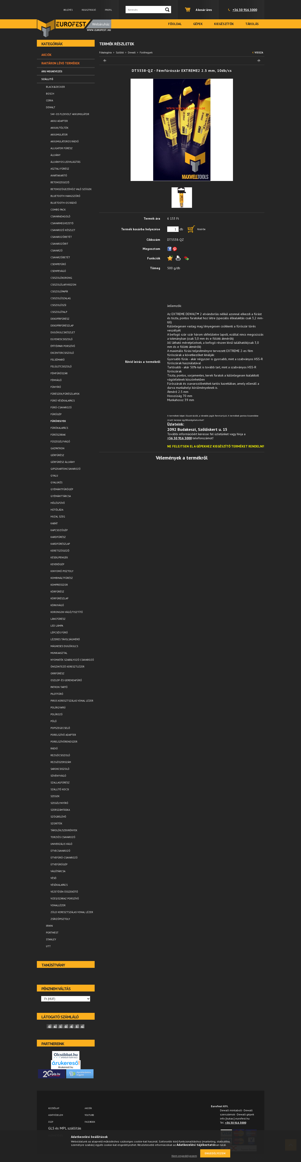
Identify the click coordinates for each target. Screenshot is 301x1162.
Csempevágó (58, 271)
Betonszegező (60, 182)
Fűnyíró (56, 387)
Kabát (54, 523)
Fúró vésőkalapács (63, 400)
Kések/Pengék (59, 557)
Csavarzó (57, 250)
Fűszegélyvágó (60, 441)
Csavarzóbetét (60, 257)
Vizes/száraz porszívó (65, 898)
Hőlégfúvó (58, 502)
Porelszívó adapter (63, 734)
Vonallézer (58, 905)
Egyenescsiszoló (62, 339)
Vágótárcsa (58, 871)
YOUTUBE (89, 1115)
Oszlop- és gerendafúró (66, 680)
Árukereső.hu (65, 1067)
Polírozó (57, 714)
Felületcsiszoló (61, 366)
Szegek (55, 796)
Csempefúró (58, 264)
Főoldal (175, 24)
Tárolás (252, 24)
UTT (48, 946)
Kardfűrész (58, 537)
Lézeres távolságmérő (65, 639)
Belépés (68, 9)
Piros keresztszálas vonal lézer (72, 700)
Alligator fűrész (62, 148)
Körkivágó (57, 605)
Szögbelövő (58, 816)
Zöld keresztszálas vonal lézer (72, 912)
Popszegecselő (60, 728)
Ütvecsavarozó (60, 850)
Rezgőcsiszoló (60, 755)
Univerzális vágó (61, 844)
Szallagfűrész (60, 782)
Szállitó (120, 52)
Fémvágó (56, 380)
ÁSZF (50, 1121)
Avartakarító (59, 175)
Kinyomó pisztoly (62, 571)
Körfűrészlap (59, 598)
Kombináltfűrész (62, 578)
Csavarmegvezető (62, 223)
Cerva (49, 100)
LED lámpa (57, 625)
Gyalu (54, 475)
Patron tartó (59, 687)
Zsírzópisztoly (60, 919)
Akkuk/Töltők (59, 127)
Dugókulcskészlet (63, 332)
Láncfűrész (58, 618)
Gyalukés (56, 482)
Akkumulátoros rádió (65, 141)
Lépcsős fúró (59, 632)
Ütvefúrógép (59, 864)
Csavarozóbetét (61, 236)
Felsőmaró (58, 359)
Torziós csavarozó (63, 837)
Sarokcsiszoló (60, 768)
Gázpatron (57, 448)
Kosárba (201, 229)
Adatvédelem (55, 1115)
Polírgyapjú (58, 707)
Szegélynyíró (59, 803)
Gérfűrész (57, 455)
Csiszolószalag (61, 298)
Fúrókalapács (59, 427)
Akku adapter (59, 121)
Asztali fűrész (60, 168)
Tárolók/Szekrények (64, 830)
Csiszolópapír (59, 291)
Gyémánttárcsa (61, 496)
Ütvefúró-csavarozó (64, 857)
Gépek (198, 24)
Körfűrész (57, 591)
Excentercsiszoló (62, 352)
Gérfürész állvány (63, 462)
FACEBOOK (90, 1121)
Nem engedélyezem (184, 1155)
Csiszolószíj (58, 305)
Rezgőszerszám (61, 762)
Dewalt (132, 52)
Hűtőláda (57, 509)
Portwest (52, 932)
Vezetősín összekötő (64, 891)
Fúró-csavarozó (61, 407)
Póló (54, 721)
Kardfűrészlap (60, 543)
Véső (53, 878)
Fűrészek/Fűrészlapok (65, 393)
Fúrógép (56, 414)
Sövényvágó (58, 775)
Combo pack (58, 209)
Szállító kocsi (60, 789)
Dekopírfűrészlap (62, 325)
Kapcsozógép (59, 530)
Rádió (54, 748)
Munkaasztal (59, 653)
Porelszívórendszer (64, 741)
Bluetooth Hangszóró (65, 196)
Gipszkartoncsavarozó (66, 468)
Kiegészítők (224, 24)
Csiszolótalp (59, 312)
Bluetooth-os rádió (64, 202)
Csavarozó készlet (63, 230)
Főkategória (105, 52)
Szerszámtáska (60, 809)
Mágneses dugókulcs (64, 646)
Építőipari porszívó (63, 346)
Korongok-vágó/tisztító (67, 612)
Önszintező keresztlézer (67, 666)
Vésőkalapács (59, 884)
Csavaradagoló (60, 216)
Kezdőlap (53, 1108)
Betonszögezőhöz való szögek (71, 189)
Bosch (50, 93)
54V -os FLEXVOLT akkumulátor (70, 114)
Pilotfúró (57, 693)
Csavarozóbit (59, 243)
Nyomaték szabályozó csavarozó (72, 659)
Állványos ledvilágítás (65, 161)
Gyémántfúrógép (62, 489)
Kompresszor (59, 584)
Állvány (56, 155)
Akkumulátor (59, 134)
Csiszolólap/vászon (63, 284)
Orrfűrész (57, 673)
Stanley (51, 939)
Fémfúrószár (59, 373)
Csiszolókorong (61, 277)
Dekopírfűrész (60, 318)
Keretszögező (60, 550)
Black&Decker (55, 86)
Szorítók (56, 823)
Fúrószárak (58, 434)
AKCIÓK (88, 1108)
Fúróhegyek (58, 421)
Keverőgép (57, 564)
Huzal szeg (58, 516)
